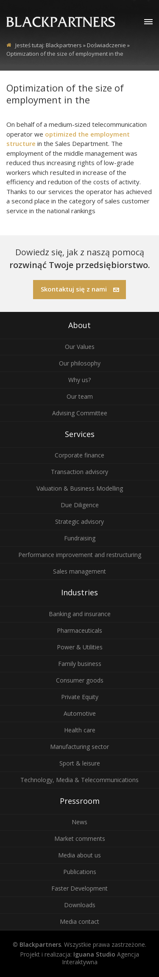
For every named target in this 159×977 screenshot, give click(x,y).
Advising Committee (79, 413)
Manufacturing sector (79, 747)
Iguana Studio (94, 954)
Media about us (79, 855)
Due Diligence (80, 505)
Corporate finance (79, 455)
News (79, 822)
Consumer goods (79, 680)
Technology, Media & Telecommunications (79, 780)
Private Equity (79, 697)
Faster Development (79, 888)
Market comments (79, 838)
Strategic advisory (79, 521)
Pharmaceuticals (79, 630)
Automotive (80, 713)
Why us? (79, 380)
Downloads (79, 905)
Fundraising (79, 538)
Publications (79, 872)
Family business (79, 664)
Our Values (80, 347)
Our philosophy (79, 363)
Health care (79, 730)
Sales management (79, 571)
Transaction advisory (79, 472)
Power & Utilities (80, 647)
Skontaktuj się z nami (80, 289)
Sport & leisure (79, 763)
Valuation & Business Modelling (79, 488)
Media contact (79, 921)
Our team (80, 396)
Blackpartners (64, 45)
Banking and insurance (80, 614)
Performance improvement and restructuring (79, 555)
